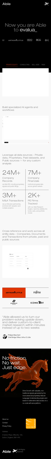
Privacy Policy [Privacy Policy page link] (6, 426)
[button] (46, 4)
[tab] (12, 65)
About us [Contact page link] (5, 419)
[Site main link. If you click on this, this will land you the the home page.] (6, 4)
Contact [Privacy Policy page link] (5, 423)
